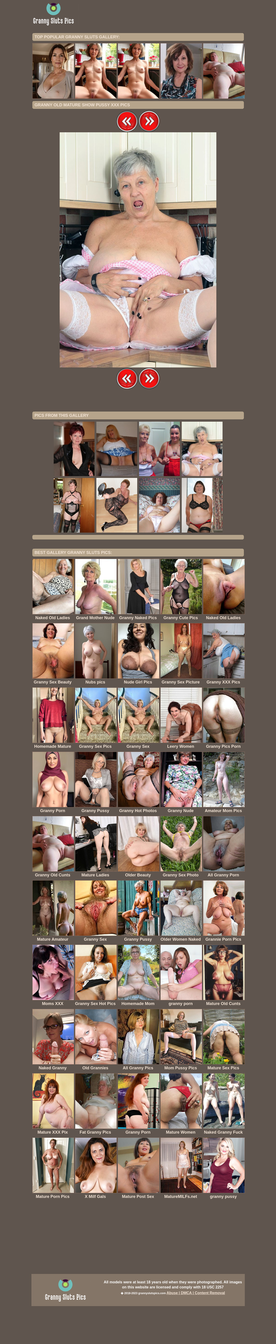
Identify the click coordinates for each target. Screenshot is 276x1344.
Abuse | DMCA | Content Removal (196, 1331)
